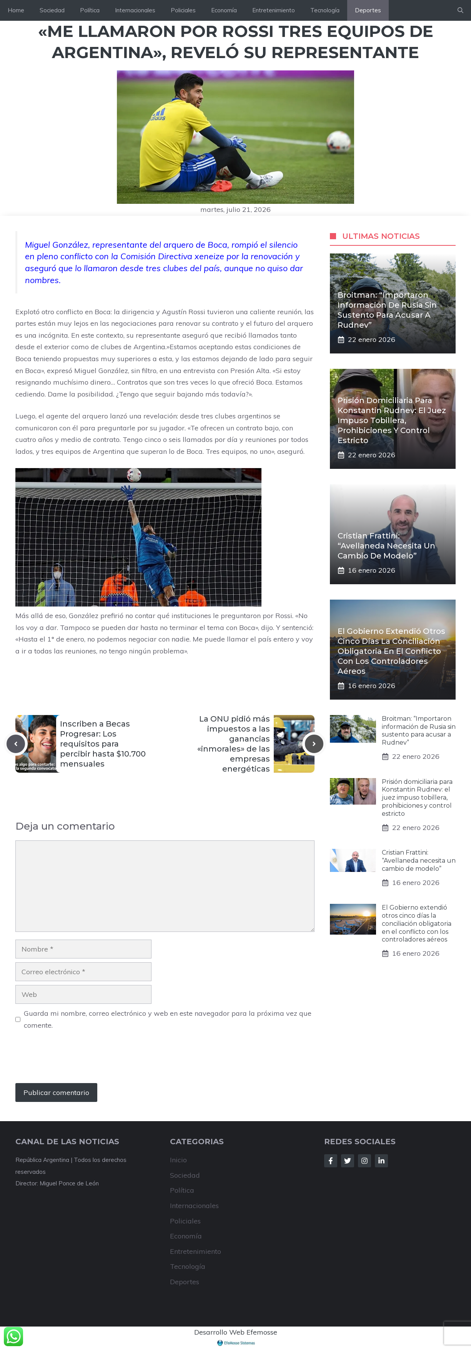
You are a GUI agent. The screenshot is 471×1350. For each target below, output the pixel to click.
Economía (224, 10)
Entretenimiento (273, 10)
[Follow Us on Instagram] (364, 1160)
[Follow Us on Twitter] (347, 1160)
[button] (460, 10)
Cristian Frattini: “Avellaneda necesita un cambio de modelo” (386, 545)
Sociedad (52, 10)
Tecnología (325, 10)
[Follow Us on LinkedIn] (381, 1160)
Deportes (368, 10)
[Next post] (314, 744)
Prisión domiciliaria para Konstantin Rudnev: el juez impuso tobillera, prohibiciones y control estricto (392, 420)
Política (90, 10)
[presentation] (73, 1060)
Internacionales (135, 10)
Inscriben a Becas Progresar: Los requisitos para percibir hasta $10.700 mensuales (103, 743)
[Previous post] (16, 744)
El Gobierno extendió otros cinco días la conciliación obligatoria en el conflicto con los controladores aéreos (391, 651)
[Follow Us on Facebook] (330, 1160)
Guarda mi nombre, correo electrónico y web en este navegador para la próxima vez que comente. (167, 1019)
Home (16, 10)
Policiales (183, 10)
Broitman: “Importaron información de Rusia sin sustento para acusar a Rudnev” (419, 730)
